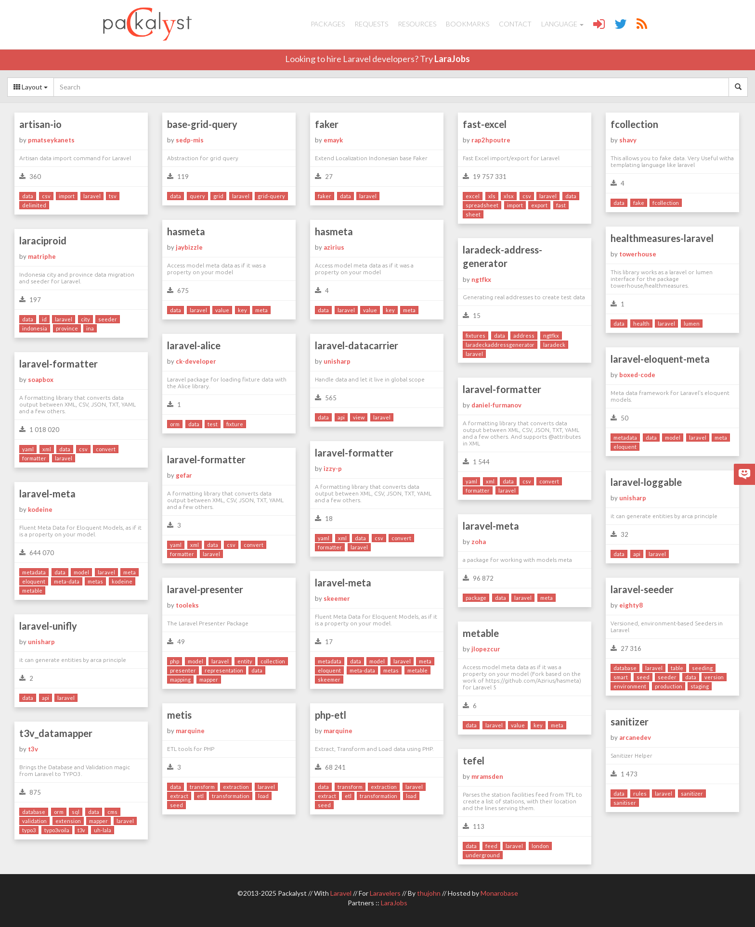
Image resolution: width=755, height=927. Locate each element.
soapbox (40, 379)
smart (620, 677)
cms (112, 812)
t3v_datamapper (55, 733)
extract (179, 796)
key (242, 310)
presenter (183, 670)
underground (483, 855)
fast (561, 205)
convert (106, 449)
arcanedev (635, 737)
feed (491, 846)
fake (638, 203)
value (222, 310)
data (27, 196)
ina (90, 328)
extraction (236, 787)
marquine (190, 731)
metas (95, 581)
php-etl (330, 715)
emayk (333, 140)
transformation (230, 796)
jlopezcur (485, 649)
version (714, 677)
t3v (33, 749)
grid (218, 196)
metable (32, 590)
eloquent (625, 447)
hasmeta (186, 231)
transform (202, 787)
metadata (625, 437)
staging (699, 686)
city (85, 319)
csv (46, 196)
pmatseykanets (51, 140)
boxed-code (637, 375)
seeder (107, 319)
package (476, 598)
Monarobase (499, 893)
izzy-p (333, 468)
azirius (334, 247)
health (641, 323)
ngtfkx (481, 279)
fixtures (475, 335)
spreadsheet (482, 205)
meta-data (66, 581)
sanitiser (624, 803)
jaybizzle (189, 247)
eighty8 (631, 605)
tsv (113, 196)
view (358, 417)
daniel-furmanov (496, 405)
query (197, 196)
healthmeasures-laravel (662, 238)
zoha (478, 542)
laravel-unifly (48, 626)
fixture (234, 424)
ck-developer (196, 361)
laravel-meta (47, 493)
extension (68, 821)
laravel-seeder (642, 589)
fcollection (634, 124)
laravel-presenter (205, 589)
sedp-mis (190, 140)
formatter (34, 458)
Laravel (340, 893)
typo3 (29, 830)
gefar (184, 475)
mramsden (487, 776)
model (672, 437)
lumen (692, 323)
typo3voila (56, 830)
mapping (180, 679)
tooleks (187, 605)
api (341, 417)
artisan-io (40, 124)
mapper (208, 679)
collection (272, 661)
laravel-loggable (646, 482)
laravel (92, 196)
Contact (515, 24)
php (174, 661)
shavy (628, 140)
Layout (30, 87)
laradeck (554, 345)
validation (34, 821)
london (540, 846)
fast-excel (485, 124)
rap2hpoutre (490, 140)
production (668, 686)
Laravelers (385, 893)
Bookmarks (467, 24)
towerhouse (637, 254)
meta (261, 310)
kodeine (40, 509)
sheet (473, 214)
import (67, 196)
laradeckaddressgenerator (500, 345)
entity (244, 661)
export (539, 205)
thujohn (429, 893)
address (523, 335)
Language (562, 24)
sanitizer (630, 721)
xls (491, 196)
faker (326, 124)
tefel (473, 760)
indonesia (34, 328)
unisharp (337, 361)
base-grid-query (202, 124)
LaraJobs (452, 58)
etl (200, 796)
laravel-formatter (58, 363)
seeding (702, 668)
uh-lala (102, 830)
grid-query (271, 196)
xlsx (509, 196)
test (213, 424)
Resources (417, 24)
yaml (28, 449)
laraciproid (42, 240)
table (677, 668)
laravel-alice (194, 345)
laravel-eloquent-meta (660, 359)
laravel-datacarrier (356, 345)
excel (473, 196)
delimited (34, 205)
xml (46, 449)
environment (629, 686)
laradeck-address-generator (502, 256)
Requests (371, 24)
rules (640, 793)
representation (224, 670)
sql (75, 812)
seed (643, 677)
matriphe (42, 256)
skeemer (337, 598)
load (263, 796)
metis (179, 715)
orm (175, 424)
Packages (328, 24)
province (67, 328)
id (44, 319)
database (625, 668)
